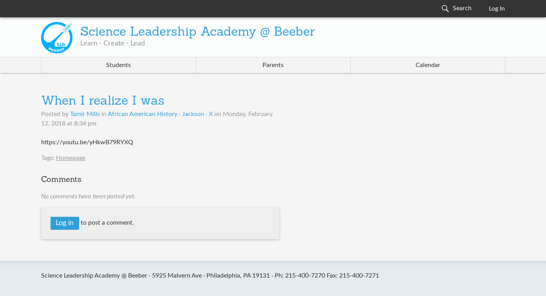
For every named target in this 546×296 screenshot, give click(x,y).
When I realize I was (103, 101)
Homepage (70, 158)
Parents (273, 65)
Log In (497, 8)
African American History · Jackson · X (160, 114)
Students (118, 65)
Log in (65, 223)
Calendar (428, 65)
